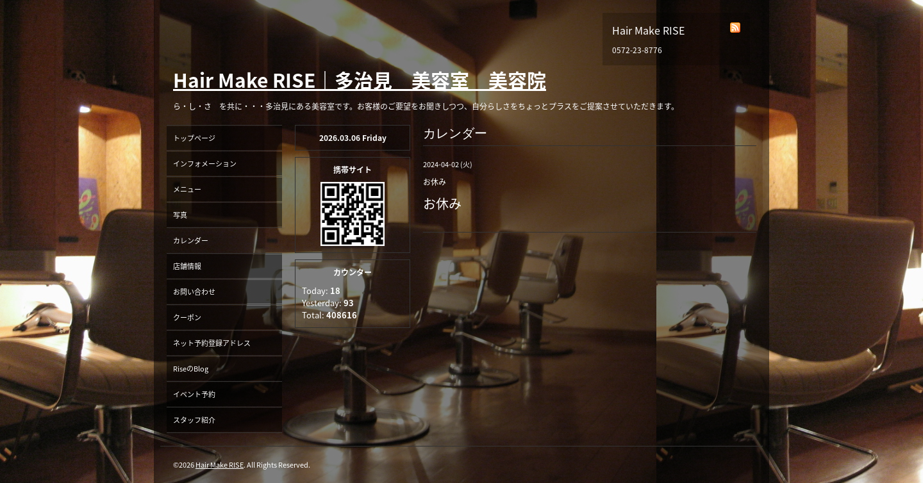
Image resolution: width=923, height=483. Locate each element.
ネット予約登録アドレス (212, 343)
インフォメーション (205, 163)
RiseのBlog (190, 368)
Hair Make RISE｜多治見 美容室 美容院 (359, 79)
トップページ (194, 138)
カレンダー (190, 240)
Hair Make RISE (219, 464)
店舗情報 (187, 266)
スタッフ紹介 (194, 419)
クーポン (187, 317)
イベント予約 (194, 394)
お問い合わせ (194, 291)
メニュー (187, 189)
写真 (180, 214)
